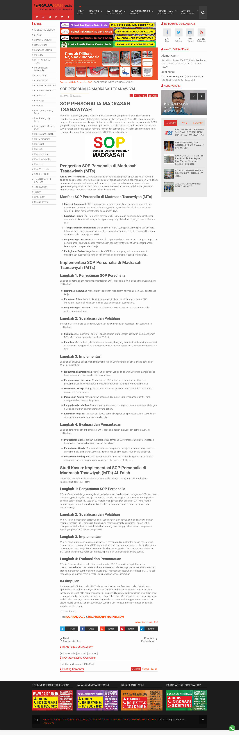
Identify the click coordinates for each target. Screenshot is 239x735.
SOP (155, 627)
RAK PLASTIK (41, 79)
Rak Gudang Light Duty (43, 119)
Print (142, 100)
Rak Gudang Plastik (43, 133)
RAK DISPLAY (41, 74)
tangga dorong (41, 201)
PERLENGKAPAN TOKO (42, 60)
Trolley (37, 191)
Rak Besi (38, 104)
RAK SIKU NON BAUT (45, 89)
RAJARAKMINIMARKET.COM (106, 621)
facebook (136, 674)
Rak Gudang (114, 12)
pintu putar (39, 196)
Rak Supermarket (42, 158)
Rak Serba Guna (42, 153)
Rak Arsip (39, 99)
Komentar (198, 122)
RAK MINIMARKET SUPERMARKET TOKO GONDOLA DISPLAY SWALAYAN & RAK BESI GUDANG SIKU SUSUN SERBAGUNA (104, 724)
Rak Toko (38, 163)
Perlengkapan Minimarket (41, 68)
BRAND (38, 34)
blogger (145, 674)
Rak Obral (39, 143)
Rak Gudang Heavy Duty (43, 111)
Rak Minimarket (140, 12)
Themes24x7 (49, 728)
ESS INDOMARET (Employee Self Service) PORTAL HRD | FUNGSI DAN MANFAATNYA (189, 131)
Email (153, 100)
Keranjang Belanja (43, 49)
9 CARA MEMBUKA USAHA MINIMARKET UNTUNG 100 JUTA (189, 172)
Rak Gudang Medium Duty (44, 127)
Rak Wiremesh (41, 168)
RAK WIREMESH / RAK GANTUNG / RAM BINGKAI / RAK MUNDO (189, 144)
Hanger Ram (40, 44)
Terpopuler (170, 122)
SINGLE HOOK (41, 173)
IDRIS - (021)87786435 (176, 103)
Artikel (187, 12)
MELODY (38, 54)
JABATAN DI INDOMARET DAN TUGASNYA (188, 184)
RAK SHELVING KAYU (45, 84)
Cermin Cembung (43, 39)
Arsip (184, 122)
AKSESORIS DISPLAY (44, 29)
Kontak (94, 12)
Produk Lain (165, 12)
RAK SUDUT (40, 94)
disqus (154, 674)
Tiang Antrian (40, 186)
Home (80, 12)
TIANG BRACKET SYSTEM (42, 179)
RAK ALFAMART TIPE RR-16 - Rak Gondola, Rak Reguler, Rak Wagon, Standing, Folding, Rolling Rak (189, 159)
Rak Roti (38, 148)
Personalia (147, 627)
